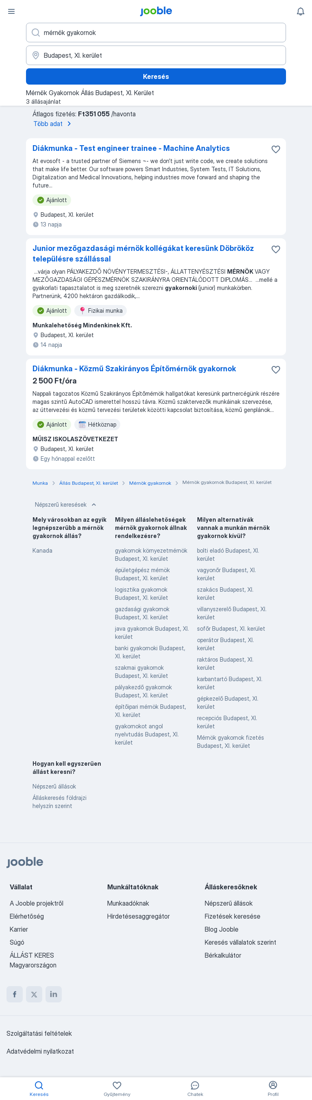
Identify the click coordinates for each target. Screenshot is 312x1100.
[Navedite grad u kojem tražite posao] (156, 55)
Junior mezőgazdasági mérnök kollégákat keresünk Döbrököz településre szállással (143, 253)
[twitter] (34, 994)
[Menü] (11, 11)
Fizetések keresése (232, 916)
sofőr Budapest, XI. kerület (231, 628)
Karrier (19, 929)
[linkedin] (54, 994)
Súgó (17, 942)
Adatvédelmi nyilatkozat (40, 1051)
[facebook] (14, 994)
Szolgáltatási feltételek (39, 1033)
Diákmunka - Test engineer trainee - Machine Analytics (131, 148)
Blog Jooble (221, 929)
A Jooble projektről (36, 903)
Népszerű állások (54, 786)
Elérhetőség (27, 916)
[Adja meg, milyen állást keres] (156, 32)
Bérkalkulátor (223, 955)
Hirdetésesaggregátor (138, 916)
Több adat (53, 124)
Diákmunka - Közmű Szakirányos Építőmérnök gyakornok (134, 368)
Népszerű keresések (66, 505)
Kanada (42, 550)
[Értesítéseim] (300, 11)
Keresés (156, 76)
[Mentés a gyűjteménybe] (275, 149)
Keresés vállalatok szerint (240, 942)
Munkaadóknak (128, 903)
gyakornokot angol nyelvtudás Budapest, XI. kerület (147, 734)
